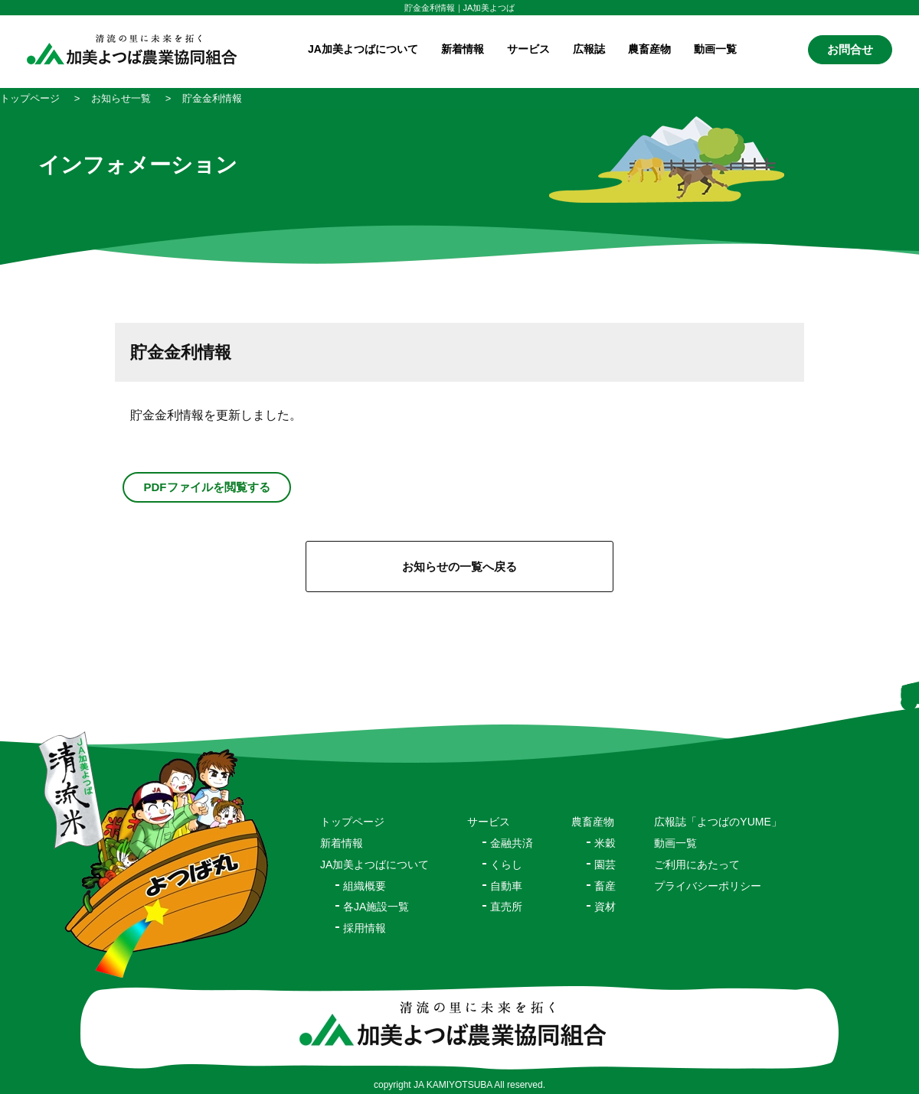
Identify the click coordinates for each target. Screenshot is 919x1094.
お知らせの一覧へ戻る (459, 566)
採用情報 (364, 928)
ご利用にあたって (697, 864)
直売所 (506, 906)
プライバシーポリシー (707, 886)
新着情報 (462, 49)
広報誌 (589, 49)
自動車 (506, 886)
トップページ (352, 822)
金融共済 (511, 843)
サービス (488, 822)
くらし (506, 864)
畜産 (605, 886)
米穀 (605, 843)
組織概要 (364, 886)
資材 (605, 906)
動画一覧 (715, 49)
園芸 (605, 864)
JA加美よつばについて (374, 864)
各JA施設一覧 (376, 906)
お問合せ (850, 49)
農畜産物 (649, 49)
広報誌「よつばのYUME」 (717, 822)
